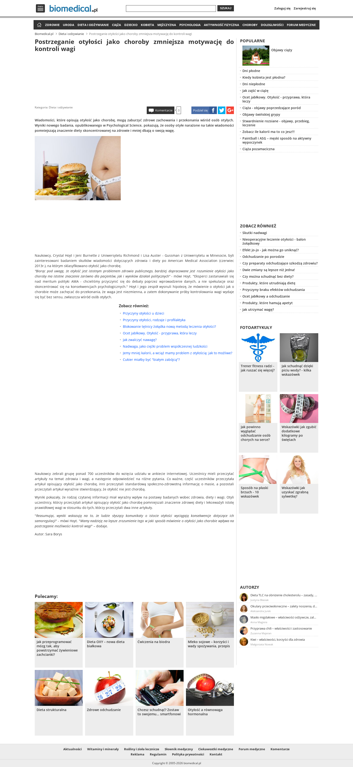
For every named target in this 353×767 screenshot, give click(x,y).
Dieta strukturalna (51, 710)
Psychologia (190, 25)
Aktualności (72, 749)
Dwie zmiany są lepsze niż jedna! (268, 270)
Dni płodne (251, 70)
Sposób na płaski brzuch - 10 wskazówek (254, 492)
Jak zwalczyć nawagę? (140, 339)
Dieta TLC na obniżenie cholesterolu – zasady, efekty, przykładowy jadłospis (284, 595)
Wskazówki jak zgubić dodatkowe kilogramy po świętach (299, 433)
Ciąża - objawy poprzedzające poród (271, 108)
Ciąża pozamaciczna (258, 149)
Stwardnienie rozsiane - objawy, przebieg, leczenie (276, 123)
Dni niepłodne (253, 84)
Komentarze (163, 110)
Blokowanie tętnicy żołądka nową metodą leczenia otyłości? (169, 326)
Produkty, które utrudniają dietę (268, 283)
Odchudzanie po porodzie (263, 256)
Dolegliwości (272, 25)
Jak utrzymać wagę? (258, 309)
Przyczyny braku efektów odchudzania (273, 289)
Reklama (137, 754)
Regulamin (158, 754)
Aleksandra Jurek (260, 611)
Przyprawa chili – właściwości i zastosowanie (281, 628)
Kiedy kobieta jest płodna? (263, 77)
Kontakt (216, 754)
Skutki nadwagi (254, 232)
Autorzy (249, 587)
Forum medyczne (301, 25)
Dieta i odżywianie (93, 25)
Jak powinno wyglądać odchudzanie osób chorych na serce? (256, 433)
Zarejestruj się (305, 8)
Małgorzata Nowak (261, 644)
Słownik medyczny (179, 749)
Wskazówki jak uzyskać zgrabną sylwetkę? (295, 492)
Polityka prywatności (188, 754)
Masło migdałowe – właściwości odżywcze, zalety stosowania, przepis (284, 617)
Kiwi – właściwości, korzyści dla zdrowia (277, 639)
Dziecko (131, 25)
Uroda (68, 25)
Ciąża (116, 25)
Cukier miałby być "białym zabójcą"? (151, 359)
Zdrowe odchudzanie (104, 710)
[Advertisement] (134, 77)
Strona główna (39, 25)
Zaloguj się (282, 8)
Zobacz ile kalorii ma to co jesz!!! (268, 131)
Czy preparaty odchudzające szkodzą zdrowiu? (280, 263)
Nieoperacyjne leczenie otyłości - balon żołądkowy (274, 241)
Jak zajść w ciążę (255, 90)
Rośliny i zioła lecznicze (141, 749)
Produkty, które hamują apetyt (267, 303)
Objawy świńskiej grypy (261, 114)
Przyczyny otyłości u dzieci (143, 313)
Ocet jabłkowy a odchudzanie (266, 296)
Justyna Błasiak (259, 600)
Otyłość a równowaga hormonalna (205, 712)
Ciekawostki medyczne (215, 749)
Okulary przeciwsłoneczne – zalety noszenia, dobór (284, 606)
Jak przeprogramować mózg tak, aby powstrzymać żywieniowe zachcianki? (57, 648)
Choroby (250, 25)
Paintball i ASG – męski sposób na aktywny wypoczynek (276, 140)
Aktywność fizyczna (221, 25)
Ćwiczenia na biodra (154, 642)
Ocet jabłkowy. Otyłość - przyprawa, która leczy (160, 333)
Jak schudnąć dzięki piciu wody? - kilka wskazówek (297, 370)
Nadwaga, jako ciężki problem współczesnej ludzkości (165, 346)
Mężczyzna (166, 25)
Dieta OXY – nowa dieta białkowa (106, 644)
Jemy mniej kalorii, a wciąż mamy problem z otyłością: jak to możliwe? (177, 353)
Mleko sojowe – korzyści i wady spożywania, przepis (209, 644)
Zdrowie (52, 25)
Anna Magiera (258, 622)
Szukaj (225, 8)
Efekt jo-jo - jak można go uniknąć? (270, 250)
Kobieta (147, 25)
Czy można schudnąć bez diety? (267, 276)
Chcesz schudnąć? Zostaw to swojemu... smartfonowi (159, 712)
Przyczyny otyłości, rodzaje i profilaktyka (154, 320)
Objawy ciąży (281, 50)
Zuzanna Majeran (260, 633)
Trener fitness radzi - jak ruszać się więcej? (258, 368)
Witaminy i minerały (103, 749)
